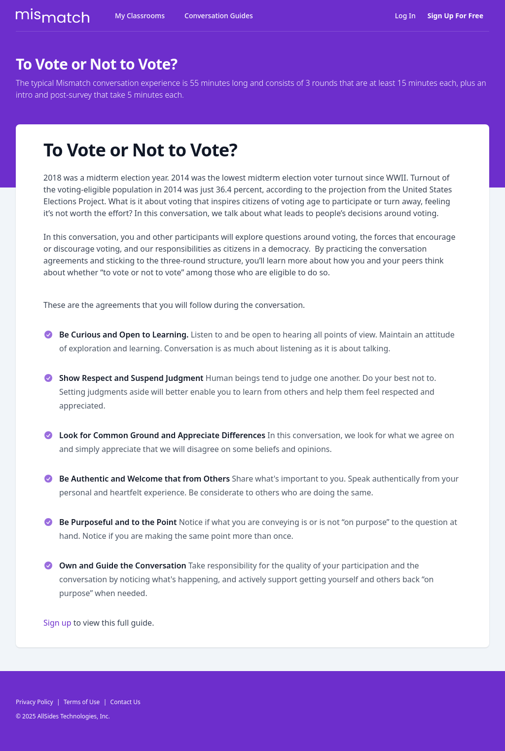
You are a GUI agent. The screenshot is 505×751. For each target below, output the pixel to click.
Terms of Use (82, 702)
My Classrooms (140, 15)
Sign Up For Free (455, 15)
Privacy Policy (34, 702)
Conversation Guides (218, 15)
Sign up (57, 622)
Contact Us (125, 702)
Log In (405, 15)
